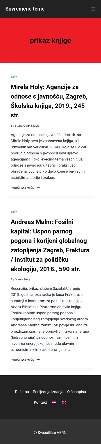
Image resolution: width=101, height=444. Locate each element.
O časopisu (76, 391)
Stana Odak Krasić (27, 125)
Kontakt (40, 402)
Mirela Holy (22, 279)
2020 (14, 77)
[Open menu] (93, 8)
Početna (22, 391)
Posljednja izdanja (48, 391)
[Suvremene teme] (24, 9)
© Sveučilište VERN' (50, 432)
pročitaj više (25, 187)
